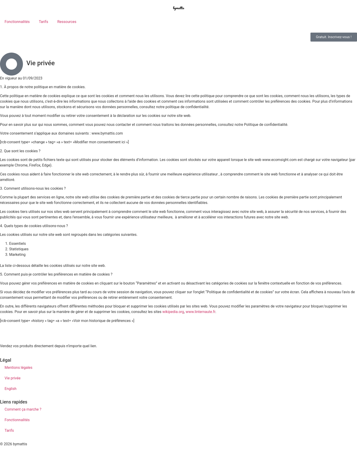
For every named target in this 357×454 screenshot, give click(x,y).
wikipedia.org (173, 312)
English (11, 388)
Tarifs (43, 22)
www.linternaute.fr (200, 312)
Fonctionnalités (17, 22)
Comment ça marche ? (23, 409)
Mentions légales (18, 367)
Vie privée (12, 378)
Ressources (66, 22)
